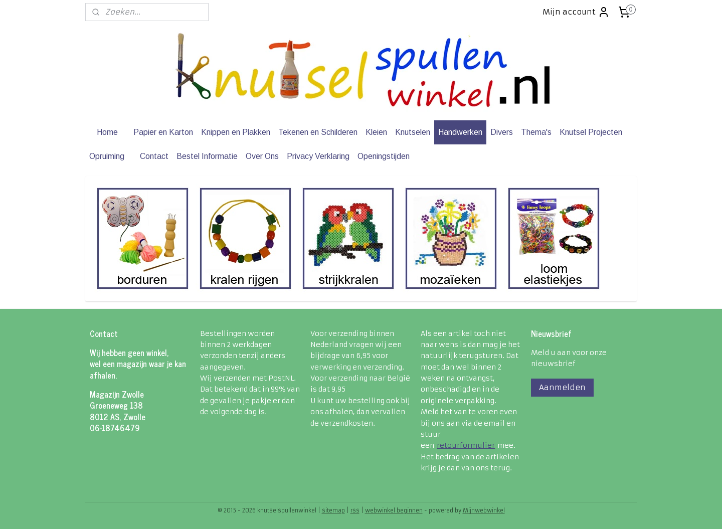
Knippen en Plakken (235, 132)
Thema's (536, 132)
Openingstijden (383, 156)
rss (354, 510)
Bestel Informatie (207, 156)
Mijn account (576, 12)
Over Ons (262, 156)
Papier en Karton (163, 132)
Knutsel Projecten (591, 132)
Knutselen (412, 132)
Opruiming (106, 156)
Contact (154, 156)
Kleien (376, 132)
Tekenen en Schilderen (317, 132)
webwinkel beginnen (394, 510)
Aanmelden (562, 387)
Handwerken (460, 132)
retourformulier (466, 445)
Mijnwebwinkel (484, 510)
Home (107, 132)
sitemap (333, 510)
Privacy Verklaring (318, 156)
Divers (501, 132)
